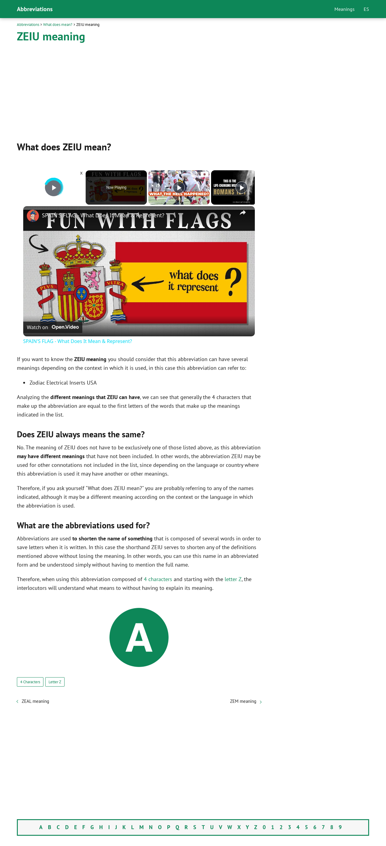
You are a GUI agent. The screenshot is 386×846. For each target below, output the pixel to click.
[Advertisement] (139, 91)
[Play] (179, 187)
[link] (33, 216)
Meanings (344, 9)
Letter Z (55, 681)
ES (366, 9)
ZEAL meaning (35, 701)
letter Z (233, 579)
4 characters (158, 579)
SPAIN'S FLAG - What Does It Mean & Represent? (103, 215)
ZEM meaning (243, 701)
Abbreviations (34, 9)
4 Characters (30, 681)
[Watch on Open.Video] (52, 327)
